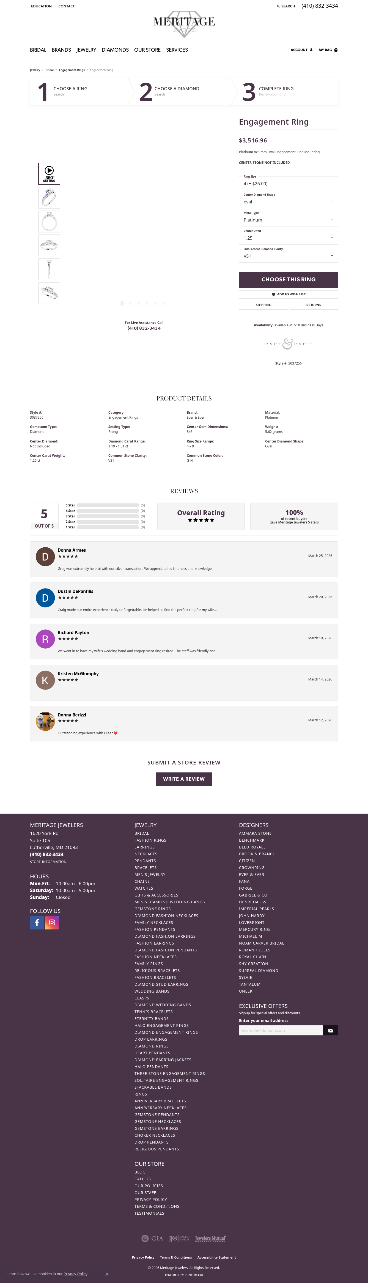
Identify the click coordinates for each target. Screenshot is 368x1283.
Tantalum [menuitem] (250, 984)
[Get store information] (48, 861)
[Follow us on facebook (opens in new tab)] (37, 922)
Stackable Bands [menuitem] (153, 1087)
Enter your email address (264, 1020)
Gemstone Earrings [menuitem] (156, 1128)
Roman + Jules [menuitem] (254, 950)
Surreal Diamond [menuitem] (258, 970)
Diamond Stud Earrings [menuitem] (161, 984)
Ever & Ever (196, 417)
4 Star (70, 510)
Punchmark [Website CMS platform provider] (194, 1275)
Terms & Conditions (157, 1206)
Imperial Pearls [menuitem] (256, 908)
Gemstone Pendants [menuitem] (157, 1114)
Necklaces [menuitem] (145, 853)
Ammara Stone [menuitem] (255, 833)
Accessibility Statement (216, 1257)
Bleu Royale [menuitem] (252, 847)
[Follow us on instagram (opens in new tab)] (52, 922)
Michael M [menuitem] (250, 936)
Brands (61, 50)
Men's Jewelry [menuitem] (149, 874)
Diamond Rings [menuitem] (151, 1046)
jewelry (35, 70)
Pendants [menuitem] (145, 860)
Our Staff (145, 1192)
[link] (66, 6)
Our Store (147, 50)
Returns (313, 305)
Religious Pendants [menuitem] (156, 1149)
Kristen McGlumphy (78, 673)
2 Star (70, 521)
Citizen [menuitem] (247, 860)
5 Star (70, 505)
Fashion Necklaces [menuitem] (155, 956)
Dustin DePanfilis (75, 591)
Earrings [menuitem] (144, 847)
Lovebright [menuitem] (252, 922)
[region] (142, 233)
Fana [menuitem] (244, 881)
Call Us (142, 1178)
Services (177, 50)
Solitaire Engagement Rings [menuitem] (166, 1080)
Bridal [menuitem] (141, 833)
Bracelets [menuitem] (145, 867)
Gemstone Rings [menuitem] (152, 908)
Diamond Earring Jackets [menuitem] (162, 1059)
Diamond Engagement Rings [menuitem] (166, 1032)
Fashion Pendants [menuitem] (154, 929)
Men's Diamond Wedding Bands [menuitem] (169, 901)
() (143, 505)
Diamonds (115, 50)
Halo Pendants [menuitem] (151, 1066)
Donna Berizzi (72, 715)
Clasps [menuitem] (141, 998)
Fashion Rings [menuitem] (150, 840)
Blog (139, 1172)
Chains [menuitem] (142, 881)
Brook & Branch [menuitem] (257, 853)
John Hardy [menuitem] (252, 915)
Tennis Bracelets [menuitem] (153, 1011)
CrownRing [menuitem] (252, 867)
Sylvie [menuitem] (245, 977)
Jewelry (86, 50)
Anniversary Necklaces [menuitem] (160, 1107)
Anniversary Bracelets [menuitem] (160, 1100)
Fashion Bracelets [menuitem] (155, 977)
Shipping (263, 305)
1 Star (70, 527)
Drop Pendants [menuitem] (151, 1142)
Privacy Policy (150, 1199)
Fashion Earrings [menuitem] (154, 943)
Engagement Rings (72, 70)
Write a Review (184, 779)
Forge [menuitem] (245, 888)
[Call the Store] (47, 854)
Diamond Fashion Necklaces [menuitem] (166, 915)
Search (59, 94)
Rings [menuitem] (140, 1094)
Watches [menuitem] (143, 888)
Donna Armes (72, 550)
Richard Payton (73, 632)
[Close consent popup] (107, 1274)
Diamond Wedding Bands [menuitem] (162, 1004)
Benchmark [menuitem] (252, 840)
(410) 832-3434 (144, 328)
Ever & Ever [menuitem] (251, 874)
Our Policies (148, 1185)
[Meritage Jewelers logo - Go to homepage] (184, 24)
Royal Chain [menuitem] (252, 956)
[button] (41, 6)
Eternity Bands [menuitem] (151, 1018)
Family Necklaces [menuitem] (153, 922)
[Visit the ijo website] (179, 1238)
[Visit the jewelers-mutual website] (211, 1238)
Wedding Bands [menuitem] (151, 991)
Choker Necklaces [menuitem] (154, 1135)
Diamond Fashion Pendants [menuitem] (165, 950)
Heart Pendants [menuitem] (152, 1052)
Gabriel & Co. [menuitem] (253, 895)
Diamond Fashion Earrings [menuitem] (165, 936)
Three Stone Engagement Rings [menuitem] (169, 1073)
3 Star (70, 516)
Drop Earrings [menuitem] (150, 1039)
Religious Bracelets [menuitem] (157, 970)
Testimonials (149, 1213)
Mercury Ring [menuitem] (254, 929)
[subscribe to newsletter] (330, 1030)
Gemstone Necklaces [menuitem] (157, 1121)
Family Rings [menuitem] (148, 963)
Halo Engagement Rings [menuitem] (161, 1025)
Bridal (38, 50)
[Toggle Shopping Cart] (328, 51)
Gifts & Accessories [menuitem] (156, 895)
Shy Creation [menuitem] (253, 963)
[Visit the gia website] (152, 1238)
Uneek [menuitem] (245, 991)
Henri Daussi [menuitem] (253, 901)
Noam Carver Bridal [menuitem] (261, 943)
